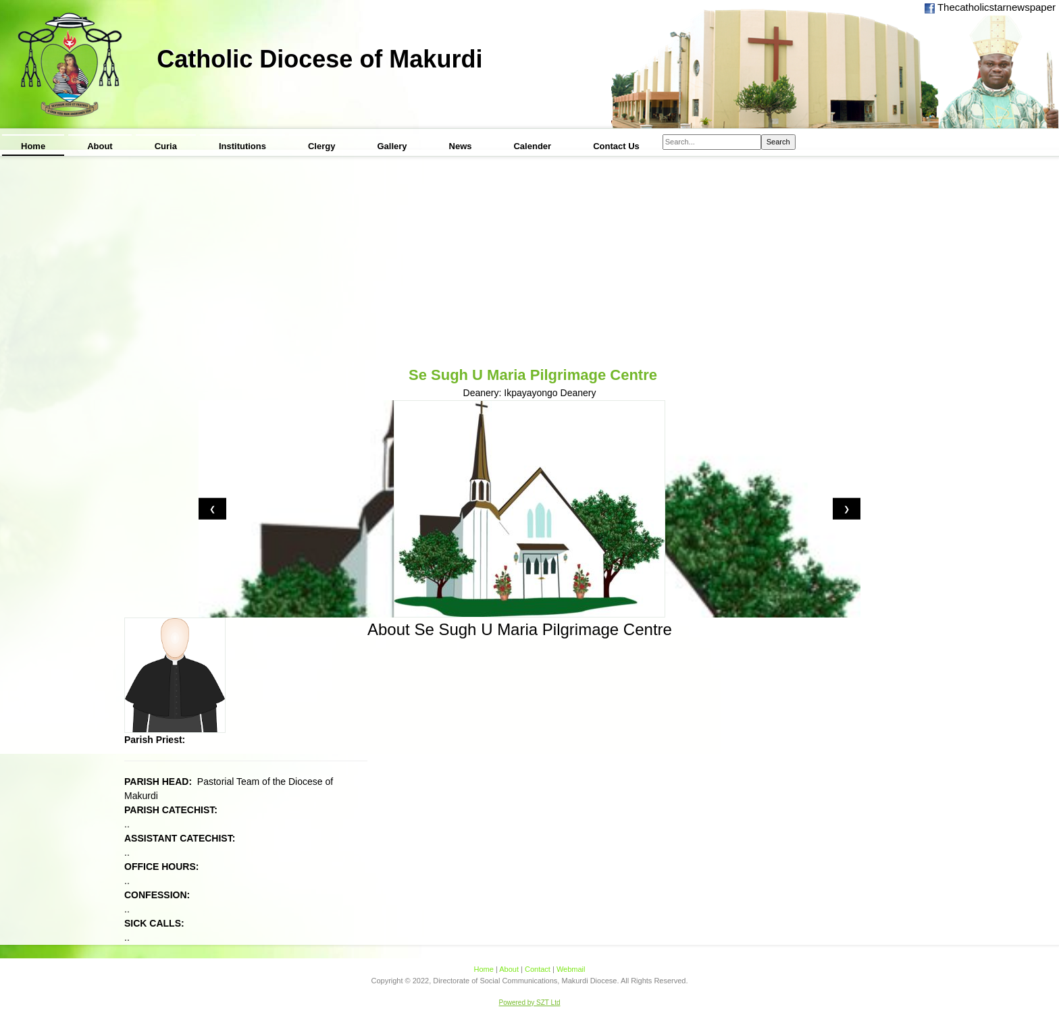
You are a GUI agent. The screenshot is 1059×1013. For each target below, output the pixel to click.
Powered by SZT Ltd (530, 1002)
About (100, 146)
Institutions (242, 146)
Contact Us (616, 146)
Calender (532, 146)
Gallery (392, 146)
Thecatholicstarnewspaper (995, 7)
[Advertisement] (529, 262)
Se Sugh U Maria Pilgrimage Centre (533, 374)
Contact (537, 969)
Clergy (321, 146)
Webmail (571, 969)
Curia (166, 146)
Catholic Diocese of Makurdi (319, 59)
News (460, 146)
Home (33, 146)
